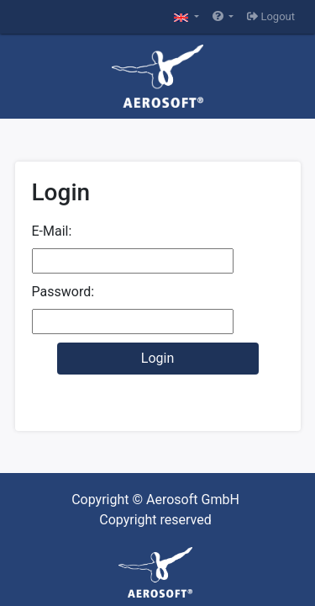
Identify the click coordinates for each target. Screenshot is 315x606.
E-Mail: (52, 231)
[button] (186, 17)
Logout (271, 16)
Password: (63, 292)
